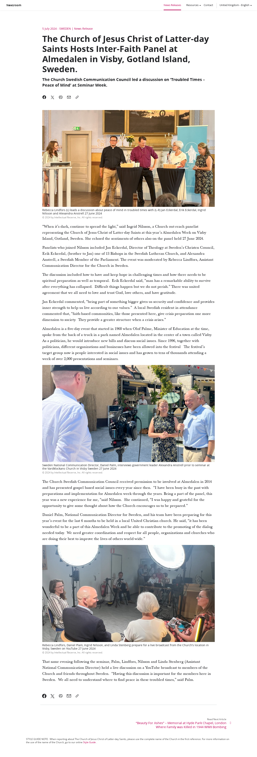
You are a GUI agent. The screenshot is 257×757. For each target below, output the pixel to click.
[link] (44, 696)
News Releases (172, 5)
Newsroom (13, 5)
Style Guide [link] (89, 742)
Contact (208, 5)
